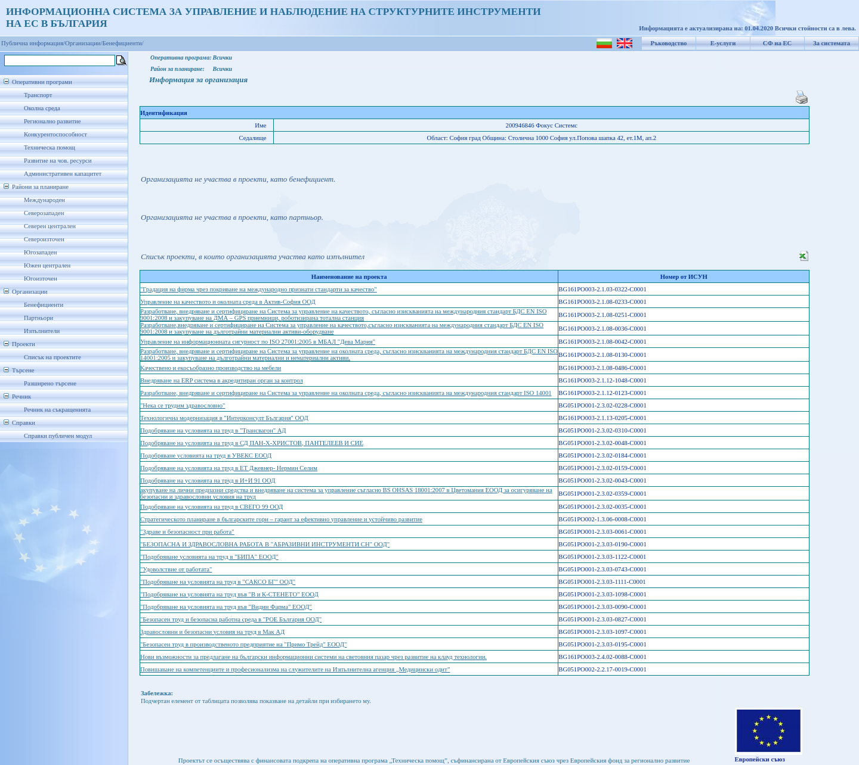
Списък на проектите (52, 357)
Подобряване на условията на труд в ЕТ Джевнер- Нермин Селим (228, 468)
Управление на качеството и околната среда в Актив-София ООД (228, 301)
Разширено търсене (50, 383)
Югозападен (40, 252)
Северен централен (50, 226)
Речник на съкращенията (57, 409)
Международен (44, 200)
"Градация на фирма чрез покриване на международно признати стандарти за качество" (258, 289)
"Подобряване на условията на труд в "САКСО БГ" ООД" (217, 582)
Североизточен (44, 239)
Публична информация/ (33, 43)
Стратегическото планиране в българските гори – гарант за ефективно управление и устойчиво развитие (281, 519)
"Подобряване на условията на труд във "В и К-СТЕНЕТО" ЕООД (229, 594)
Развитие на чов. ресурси (58, 160)
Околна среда (42, 108)
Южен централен (47, 265)
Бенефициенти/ (123, 43)
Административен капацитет (62, 173)
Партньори (38, 318)
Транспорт (38, 95)
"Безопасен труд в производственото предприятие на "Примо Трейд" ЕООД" (243, 644)
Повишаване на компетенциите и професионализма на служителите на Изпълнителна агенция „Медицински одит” (295, 669)
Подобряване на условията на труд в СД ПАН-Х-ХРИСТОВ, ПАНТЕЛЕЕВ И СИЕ (251, 443)
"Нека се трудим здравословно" (182, 405)
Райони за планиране (40, 187)
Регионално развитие (52, 121)
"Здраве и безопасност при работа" (187, 531)
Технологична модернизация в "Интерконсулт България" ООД (224, 418)
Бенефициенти (43, 304)
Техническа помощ (49, 147)
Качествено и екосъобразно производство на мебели (210, 368)
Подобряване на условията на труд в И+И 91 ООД (207, 480)
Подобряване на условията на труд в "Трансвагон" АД (213, 430)
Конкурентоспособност (55, 134)
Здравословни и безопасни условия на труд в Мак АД (212, 632)
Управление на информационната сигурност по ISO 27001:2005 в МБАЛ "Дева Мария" (257, 341)
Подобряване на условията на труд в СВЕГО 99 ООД (211, 506)
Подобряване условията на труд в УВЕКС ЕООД (205, 455)
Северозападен (44, 213)
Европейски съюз (760, 759)
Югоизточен (40, 278)
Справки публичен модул (58, 436)
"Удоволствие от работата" (176, 569)
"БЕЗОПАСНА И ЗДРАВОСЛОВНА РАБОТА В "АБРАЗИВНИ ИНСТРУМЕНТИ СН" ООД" (265, 544)
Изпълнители (42, 331)
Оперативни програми (42, 82)
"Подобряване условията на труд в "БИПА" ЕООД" (209, 556)
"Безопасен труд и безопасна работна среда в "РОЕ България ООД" (231, 619)
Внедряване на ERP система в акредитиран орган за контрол (221, 380)
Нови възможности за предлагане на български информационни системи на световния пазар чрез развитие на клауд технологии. (313, 657)
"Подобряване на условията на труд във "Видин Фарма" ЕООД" (226, 607)
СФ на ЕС (777, 43)
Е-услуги (723, 43)
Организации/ (84, 43)
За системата (831, 43)
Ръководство (669, 43)
